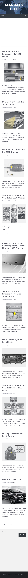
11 (9, 524)
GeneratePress (21, 574)
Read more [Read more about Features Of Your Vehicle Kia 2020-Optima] (17, 187)
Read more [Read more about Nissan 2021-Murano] (5, 516)
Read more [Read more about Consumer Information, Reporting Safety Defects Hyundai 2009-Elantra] (17, 283)
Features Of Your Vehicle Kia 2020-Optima (13, 150)
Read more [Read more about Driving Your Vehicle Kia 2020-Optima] (5, 141)
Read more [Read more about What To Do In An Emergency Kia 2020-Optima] (13, 93)
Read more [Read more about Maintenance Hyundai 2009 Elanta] (18, 377)
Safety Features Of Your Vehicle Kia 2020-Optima (13, 196)
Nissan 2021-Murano (11, 479)
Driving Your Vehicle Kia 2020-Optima (13, 103)
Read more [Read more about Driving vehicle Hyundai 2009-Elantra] (13, 471)
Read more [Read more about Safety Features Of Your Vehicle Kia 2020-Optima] (5, 235)
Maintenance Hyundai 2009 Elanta (12, 340)
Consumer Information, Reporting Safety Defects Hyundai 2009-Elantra (13, 245)
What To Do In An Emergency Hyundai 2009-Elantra (11, 293)
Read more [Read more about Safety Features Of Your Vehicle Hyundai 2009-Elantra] (17, 425)
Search (4, 532)
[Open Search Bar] (26, 16)
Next (12, 524)
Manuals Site (14, 7)
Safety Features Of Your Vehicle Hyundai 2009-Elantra (13, 387)
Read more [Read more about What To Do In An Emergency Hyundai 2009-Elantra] (14, 331)
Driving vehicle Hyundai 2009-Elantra (13, 434)
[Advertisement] (14, 33)
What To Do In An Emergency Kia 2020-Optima (12, 54)
